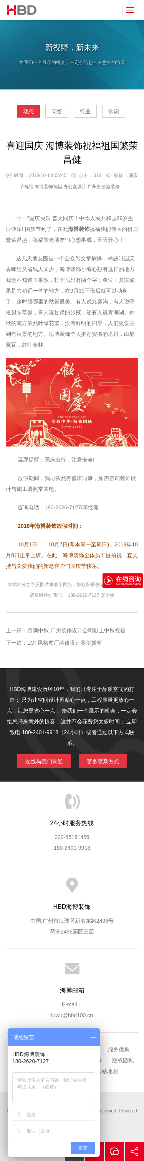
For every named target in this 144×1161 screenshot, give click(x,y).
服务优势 (118, 1049)
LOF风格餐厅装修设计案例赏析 (64, 643)
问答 (56, 111)
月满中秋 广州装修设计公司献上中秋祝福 (76, 630)
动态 (28, 111)
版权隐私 (123, 1060)
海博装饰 (22, 10)
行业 (85, 111)
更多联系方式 (103, 761)
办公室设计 (74, 186)
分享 (134, 1151)
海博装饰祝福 (48, 186)
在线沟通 (114, 1151)
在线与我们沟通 (44, 761)
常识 (113, 111)
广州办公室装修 (104, 186)
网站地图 (107, 1071)
